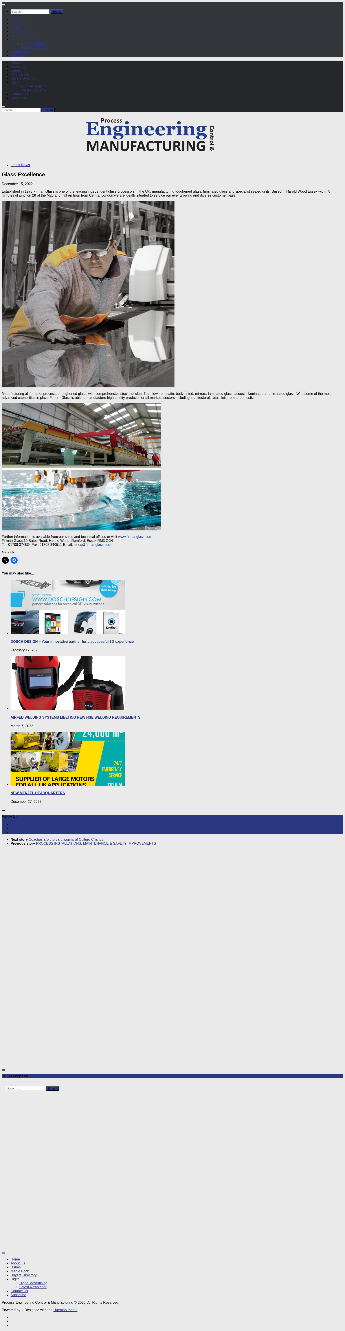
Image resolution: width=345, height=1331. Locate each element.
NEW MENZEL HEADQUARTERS (38, 793)
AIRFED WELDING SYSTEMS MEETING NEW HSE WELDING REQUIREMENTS (75, 717)
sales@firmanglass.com (92, 545)
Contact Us (19, 51)
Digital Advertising (33, 43)
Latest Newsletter (33, 47)
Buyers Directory (24, 35)
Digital (15, 39)
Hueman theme (65, 1310)
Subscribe (18, 55)
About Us (18, 23)
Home (15, 19)
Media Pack (20, 31)
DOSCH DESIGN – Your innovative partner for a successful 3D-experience (72, 641)
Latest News (20, 165)
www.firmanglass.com (135, 537)
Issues (16, 27)
